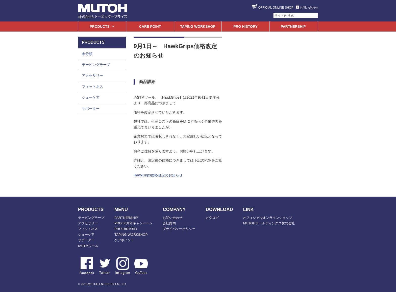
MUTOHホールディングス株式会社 (269, 223)
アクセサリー (92, 75)
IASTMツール (88, 246)
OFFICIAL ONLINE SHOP (275, 7)
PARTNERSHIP (293, 26)
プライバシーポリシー (179, 229)
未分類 (87, 54)
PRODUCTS (100, 26)
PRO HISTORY (245, 26)
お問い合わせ (309, 7)
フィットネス (92, 87)
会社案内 (169, 223)
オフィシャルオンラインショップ (267, 218)
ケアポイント (124, 240)
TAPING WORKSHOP (197, 26)
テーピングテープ (96, 65)
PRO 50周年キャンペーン (133, 223)
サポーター (91, 109)
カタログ (212, 218)
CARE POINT (150, 26)
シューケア (91, 97)
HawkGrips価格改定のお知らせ (158, 175)
